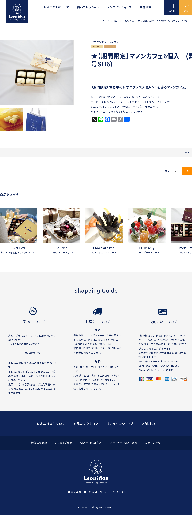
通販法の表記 (39, 442)
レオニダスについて (56, 7)
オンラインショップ (119, 7)
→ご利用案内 (41, 335)
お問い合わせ (153, 442)
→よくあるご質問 (19, 344)
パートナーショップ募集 (123, 442)
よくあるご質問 (63, 442)
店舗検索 (145, 7)
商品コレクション (88, 7)
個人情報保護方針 (91, 442)
